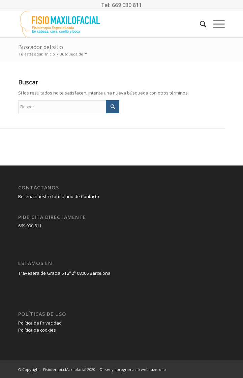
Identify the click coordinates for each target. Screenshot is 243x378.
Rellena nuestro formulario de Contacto (58, 196)
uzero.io (158, 369)
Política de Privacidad (40, 323)
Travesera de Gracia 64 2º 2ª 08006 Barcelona (64, 273)
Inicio (50, 53)
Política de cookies (37, 330)
